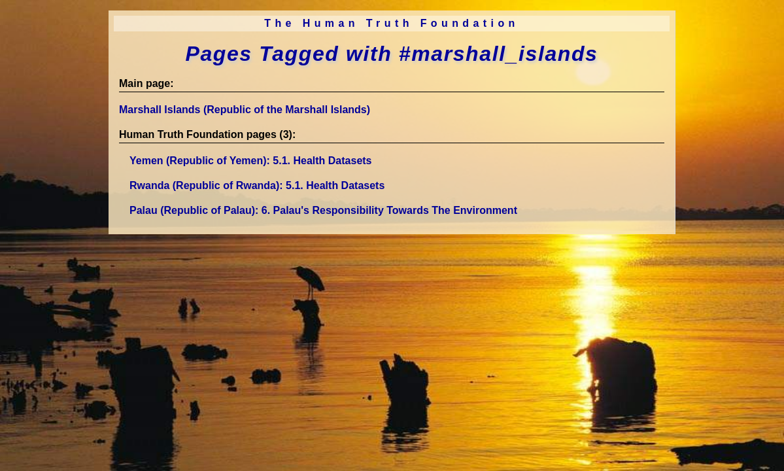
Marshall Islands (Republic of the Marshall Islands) (244, 109)
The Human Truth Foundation (391, 23)
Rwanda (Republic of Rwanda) (256, 185)
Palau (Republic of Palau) (323, 210)
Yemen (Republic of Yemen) (250, 160)
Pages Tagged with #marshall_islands (391, 53)
